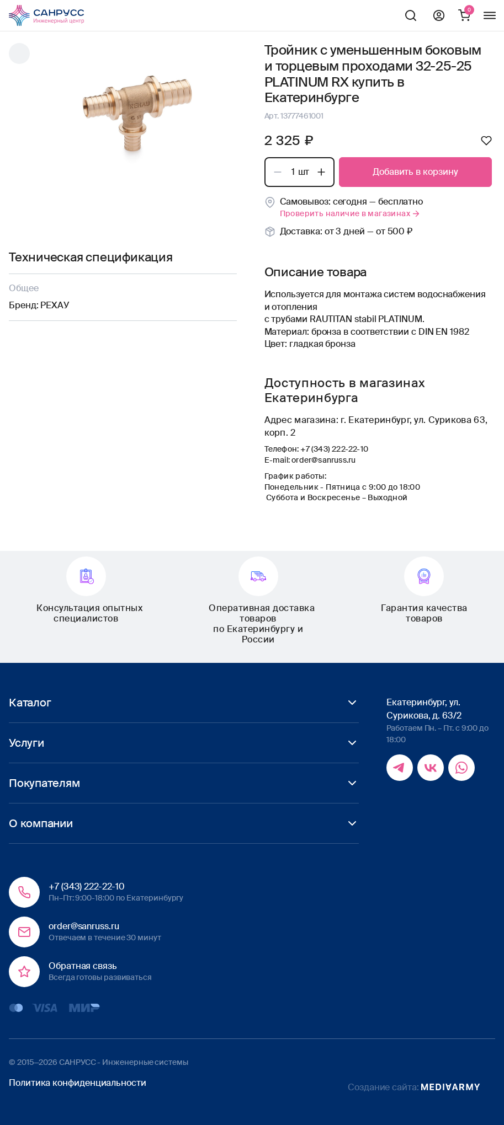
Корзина (464, 15)
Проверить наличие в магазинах (350, 213)
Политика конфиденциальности (77, 1083)
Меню (489, 15)
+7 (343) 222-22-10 (334, 449)
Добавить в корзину (415, 172)
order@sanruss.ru (323, 460)
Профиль (439, 15)
